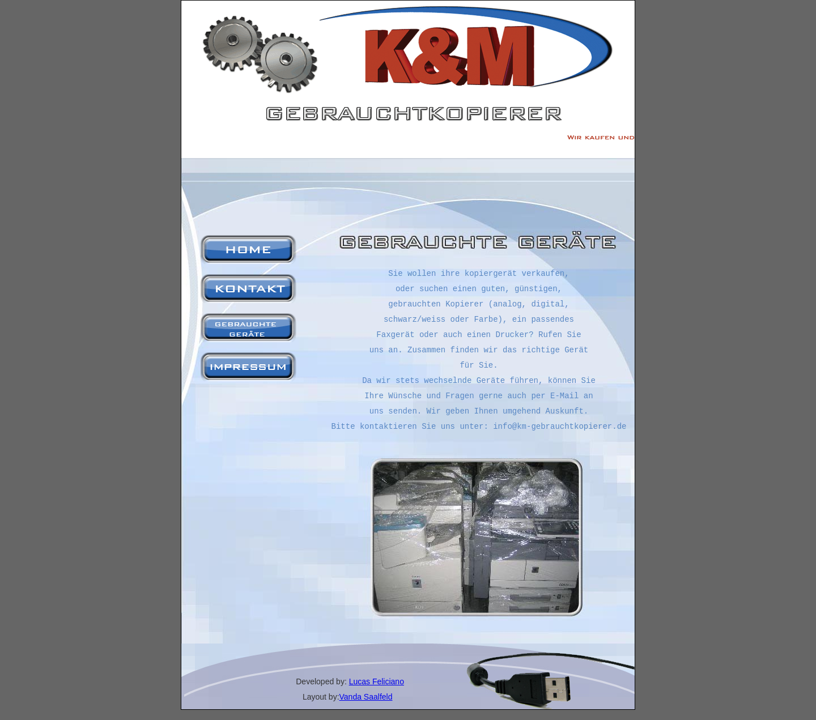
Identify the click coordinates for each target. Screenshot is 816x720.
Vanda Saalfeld (366, 696)
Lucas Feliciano (376, 681)
